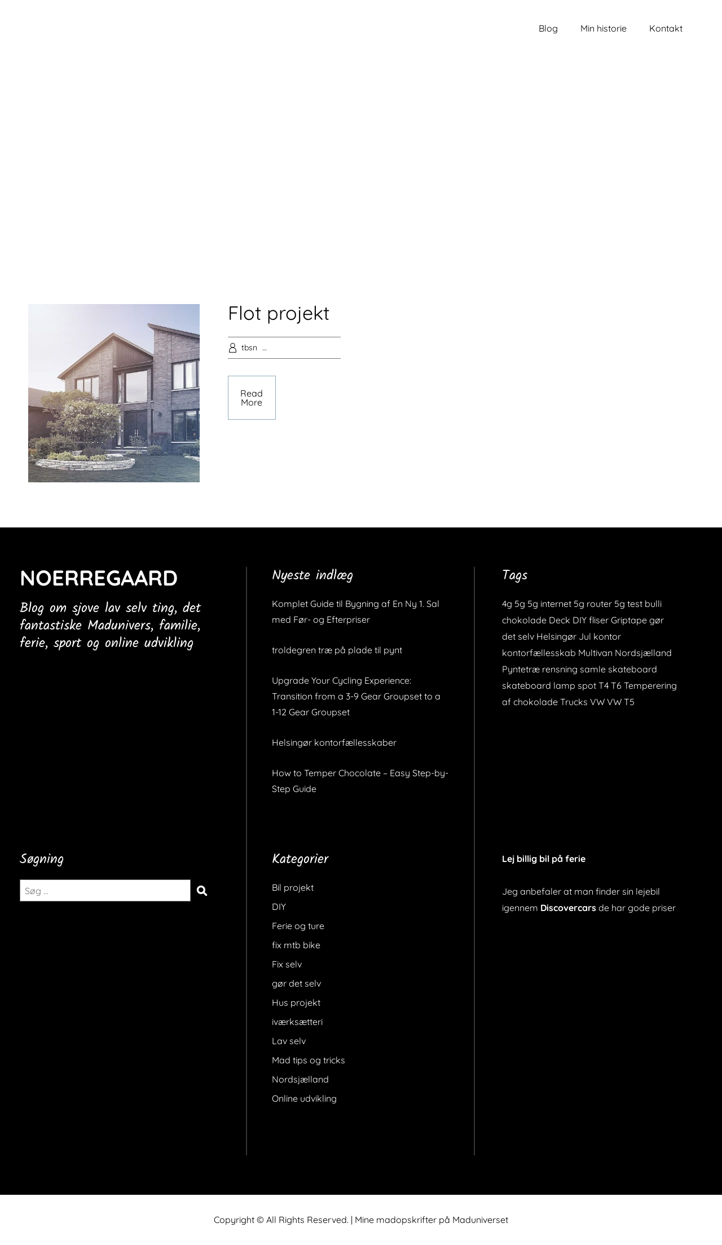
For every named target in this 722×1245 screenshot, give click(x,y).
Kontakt (666, 28)
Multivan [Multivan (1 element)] (595, 652)
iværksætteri (297, 1021)
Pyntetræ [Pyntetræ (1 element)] (521, 669)
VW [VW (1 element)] (597, 701)
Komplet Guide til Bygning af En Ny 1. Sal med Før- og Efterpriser (355, 611)
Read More (251, 398)
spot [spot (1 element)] (587, 685)
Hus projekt (296, 1002)
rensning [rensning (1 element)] (560, 669)
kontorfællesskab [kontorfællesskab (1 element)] (539, 652)
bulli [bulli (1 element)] (653, 603)
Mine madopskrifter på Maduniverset (431, 1219)
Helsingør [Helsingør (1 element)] (556, 636)
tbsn (249, 347)
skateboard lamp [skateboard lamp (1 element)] (538, 685)
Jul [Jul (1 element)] (585, 636)
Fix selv (287, 964)
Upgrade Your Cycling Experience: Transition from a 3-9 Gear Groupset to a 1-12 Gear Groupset (356, 696)
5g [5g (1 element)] (519, 603)
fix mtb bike (296, 945)
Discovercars (568, 907)
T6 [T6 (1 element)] (616, 685)
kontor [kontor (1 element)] (607, 636)
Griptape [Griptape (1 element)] (629, 620)
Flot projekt (279, 313)
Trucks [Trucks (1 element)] (574, 701)
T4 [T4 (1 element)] (603, 685)
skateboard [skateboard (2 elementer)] (632, 669)
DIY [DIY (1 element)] (580, 620)
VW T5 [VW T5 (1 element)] (621, 701)
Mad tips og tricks (308, 1060)
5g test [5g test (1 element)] (628, 603)
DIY (279, 906)
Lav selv (289, 1040)
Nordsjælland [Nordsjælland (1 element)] (643, 652)
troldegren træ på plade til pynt (337, 650)
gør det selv (296, 983)
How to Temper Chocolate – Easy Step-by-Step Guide (360, 780)
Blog (548, 28)
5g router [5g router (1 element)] (593, 603)
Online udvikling (304, 1098)
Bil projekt (293, 887)
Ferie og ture (298, 925)
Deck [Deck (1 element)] (559, 620)
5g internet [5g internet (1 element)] (549, 603)
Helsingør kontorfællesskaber (334, 742)
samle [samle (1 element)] (593, 669)
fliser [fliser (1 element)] (599, 620)
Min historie (603, 28)
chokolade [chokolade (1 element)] (524, 620)
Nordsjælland (300, 1079)
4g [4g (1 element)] (507, 603)
